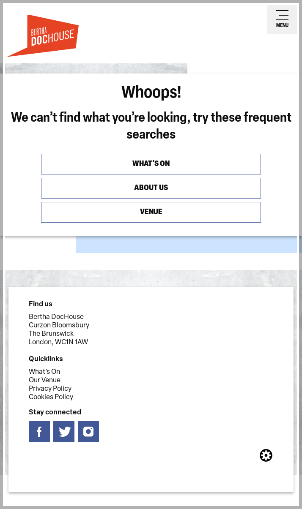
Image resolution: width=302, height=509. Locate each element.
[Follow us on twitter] (64, 431)
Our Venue (44, 380)
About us (151, 188)
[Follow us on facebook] (39, 431)
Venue (151, 212)
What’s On (44, 372)
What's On (151, 164)
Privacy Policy (50, 389)
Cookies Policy (51, 397)
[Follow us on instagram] (88, 431)
